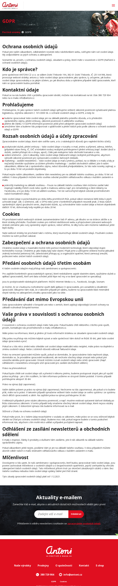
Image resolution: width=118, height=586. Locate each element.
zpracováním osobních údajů (83, 523)
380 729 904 (45, 574)
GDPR (53, 581)
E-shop (100, 565)
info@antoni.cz (70, 574)
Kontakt (84, 565)
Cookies (63, 581)
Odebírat (76, 513)
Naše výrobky (22, 565)
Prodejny (43, 565)
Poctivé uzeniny (11, 32)
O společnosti (63, 565)
